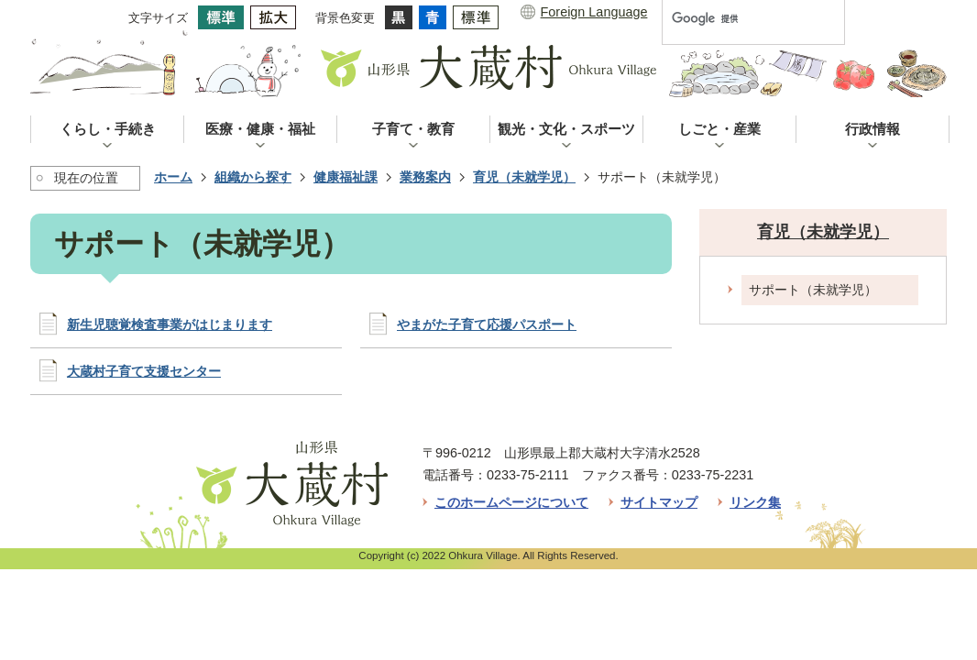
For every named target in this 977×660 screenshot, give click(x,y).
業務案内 (425, 177)
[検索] (734, 18)
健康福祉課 (345, 177)
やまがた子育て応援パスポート (486, 324)
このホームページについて (511, 502)
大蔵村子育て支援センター (144, 371)
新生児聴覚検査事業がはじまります (169, 324)
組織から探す (252, 177)
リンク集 (755, 502)
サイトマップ (658, 502)
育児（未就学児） (524, 177)
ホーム (173, 177)
